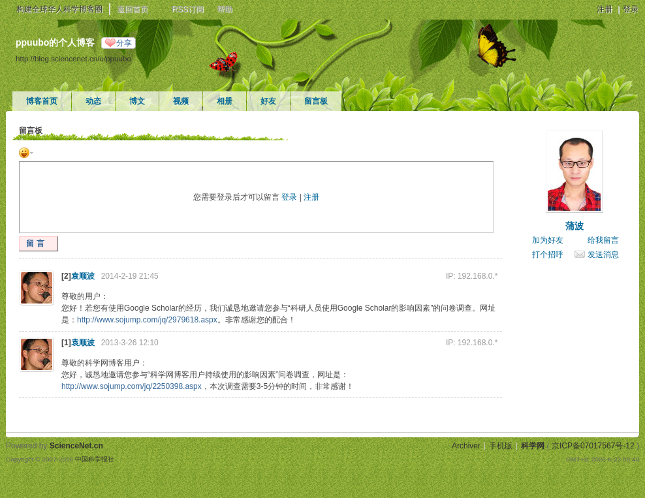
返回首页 (132, 9)
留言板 (316, 101)
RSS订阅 (188, 9)
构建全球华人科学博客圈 (59, 9)
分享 (124, 43)
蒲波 (574, 226)
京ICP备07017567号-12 (593, 445)
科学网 (532, 445)
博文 (137, 101)
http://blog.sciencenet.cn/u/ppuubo (73, 58)
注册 (604, 9)
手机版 (500, 445)
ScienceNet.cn (76, 445)
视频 (181, 101)
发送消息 (603, 254)
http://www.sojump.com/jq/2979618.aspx (147, 319)
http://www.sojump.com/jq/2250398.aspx (131, 386)
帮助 (224, 9)
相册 (224, 101)
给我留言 (603, 240)
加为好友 (547, 240)
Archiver (466, 445)
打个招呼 (547, 254)
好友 (268, 101)
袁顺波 (83, 276)
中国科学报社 (94, 459)
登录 (630, 9)
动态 (93, 101)
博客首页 (41, 101)
